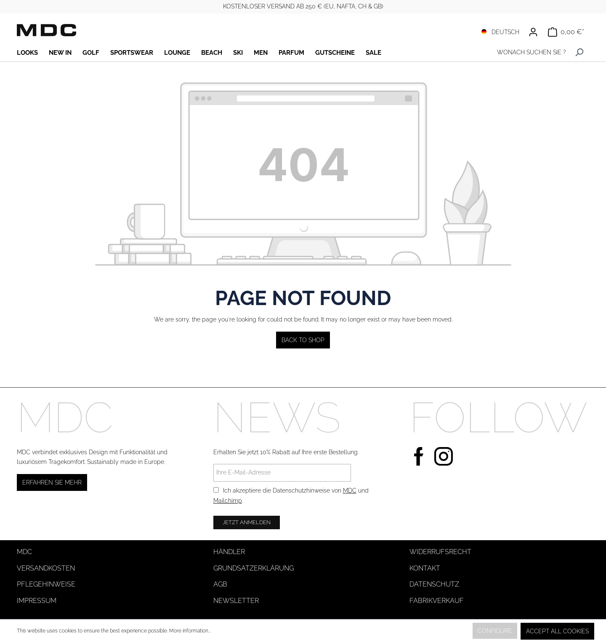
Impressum (36, 601)
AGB (220, 584)
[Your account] (533, 32)
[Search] (579, 52)
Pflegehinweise (46, 584)
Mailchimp (227, 500)
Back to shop (303, 340)
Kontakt (424, 568)
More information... (190, 631)
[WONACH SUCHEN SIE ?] (529, 52)
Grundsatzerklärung (253, 568)
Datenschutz (434, 584)
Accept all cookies (557, 631)
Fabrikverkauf (436, 601)
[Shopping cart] (566, 32)
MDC (349, 490)
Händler (229, 552)
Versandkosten (46, 568)
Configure (495, 630)
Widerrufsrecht (440, 552)
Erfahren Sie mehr (52, 482)
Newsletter (236, 601)
